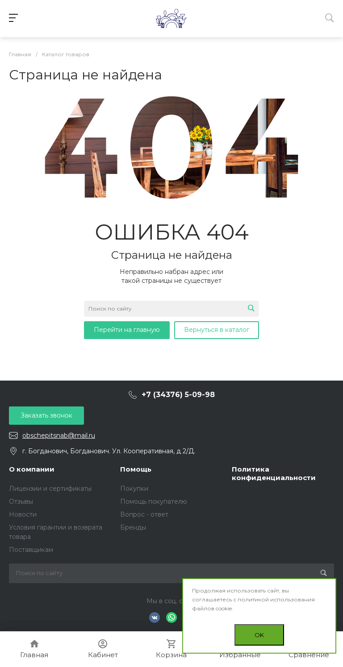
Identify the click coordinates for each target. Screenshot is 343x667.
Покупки (134, 489)
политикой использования (276, 599)
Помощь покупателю (153, 501)
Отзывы (21, 501)
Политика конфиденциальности (274, 473)
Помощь (135, 469)
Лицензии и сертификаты (50, 489)
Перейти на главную (127, 330)
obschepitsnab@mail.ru (58, 435)
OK (259, 634)
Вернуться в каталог (216, 330)
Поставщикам (31, 550)
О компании (31, 469)
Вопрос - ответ (144, 514)
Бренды (133, 527)
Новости (23, 514)
